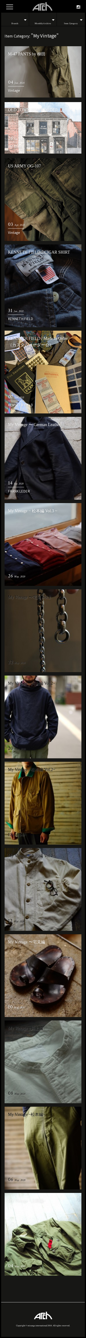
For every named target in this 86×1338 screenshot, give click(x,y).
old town (15, 146)
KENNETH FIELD (20, 318)
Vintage (14, 90)
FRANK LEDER (19, 491)
